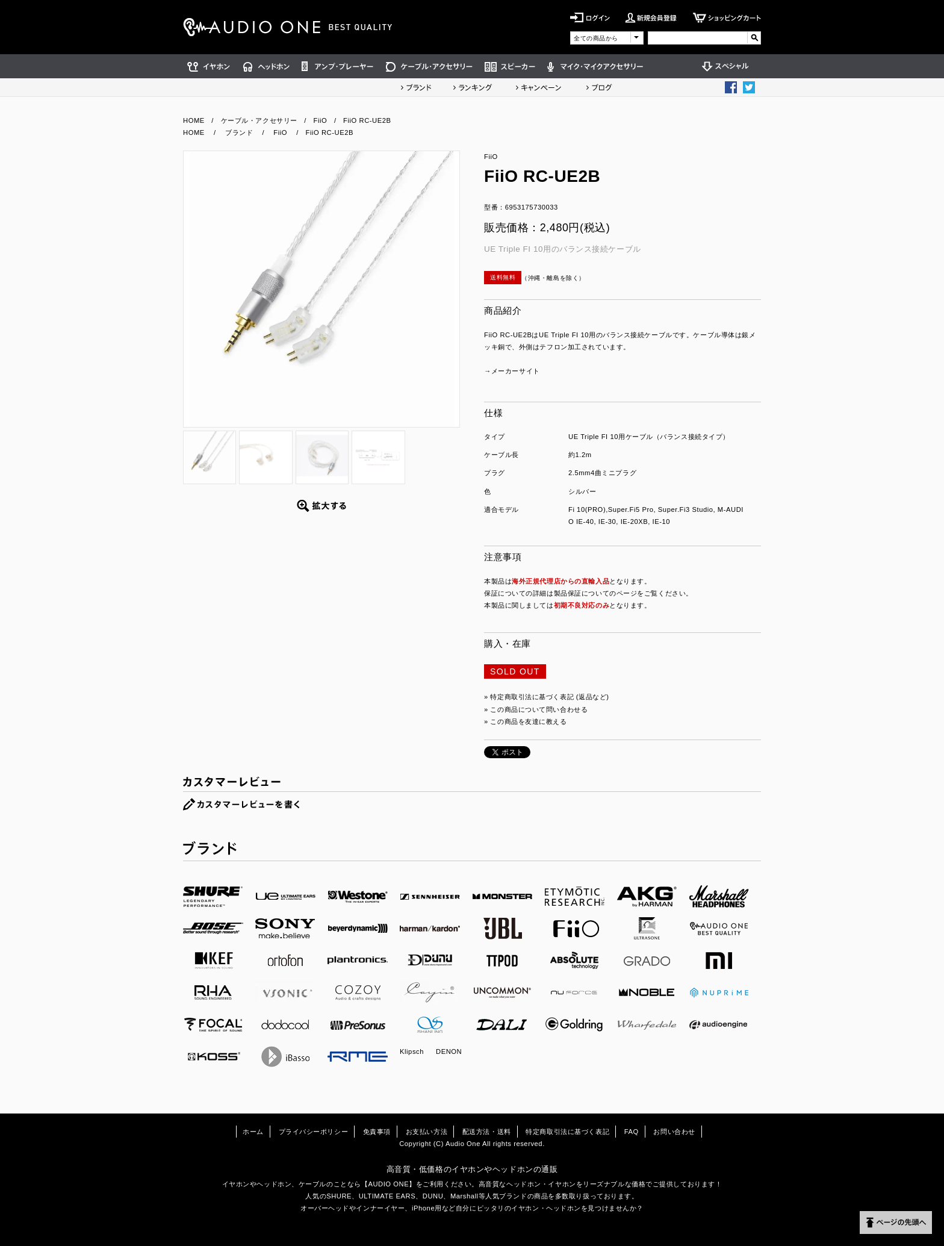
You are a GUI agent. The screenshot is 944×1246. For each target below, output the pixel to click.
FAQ (631, 1131)
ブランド (416, 87)
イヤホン (210, 66)
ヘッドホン (266, 66)
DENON (449, 1051)
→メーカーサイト (512, 371)
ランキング (472, 87)
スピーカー (510, 66)
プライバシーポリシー (314, 1131)
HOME (194, 120)
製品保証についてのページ (596, 593)
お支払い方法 (426, 1131)
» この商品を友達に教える (525, 721)
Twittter (749, 87)
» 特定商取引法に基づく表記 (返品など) (546, 696)
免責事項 (377, 1131)
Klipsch (412, 1051)
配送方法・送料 (486, 1131)
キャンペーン (539, 87)
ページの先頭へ (896, 1222)
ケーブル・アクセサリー (429, 66)
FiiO (321, 120)
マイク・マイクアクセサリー (595, 66)
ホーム (253, 1131)
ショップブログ (599, 87)
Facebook (731, 87)
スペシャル (728, 66)
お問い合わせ (674, 1131)
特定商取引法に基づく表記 (567, 1131)
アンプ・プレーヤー (338, 66)
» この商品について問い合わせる (536, 709)
